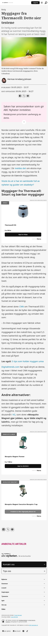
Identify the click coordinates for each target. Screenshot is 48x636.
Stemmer (5, 584)
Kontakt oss (9, 564)
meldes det (20, 168)
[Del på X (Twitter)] (24, 96)
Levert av (36, 239)
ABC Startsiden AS (33, 625)
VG (14, 414)
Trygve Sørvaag (18, 615)
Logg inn (35, 2)
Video (3, 609)
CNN (21, 306)
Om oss (4, 605)
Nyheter (4, 579)
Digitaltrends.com (10, 366)
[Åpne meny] (41, 3)
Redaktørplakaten (23, 620)
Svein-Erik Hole (14, 617)
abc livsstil (17, 631)
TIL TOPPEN (5, 554)
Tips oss (7, 571)
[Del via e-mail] (28, 96)
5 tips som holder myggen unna (28, 361)
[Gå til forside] (7, 2)
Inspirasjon (5, 592)
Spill (3, 601)
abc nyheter (7, 631)
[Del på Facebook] (20, 96)
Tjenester (5, 596)
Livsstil (4, 588)
